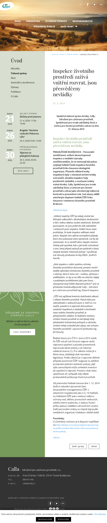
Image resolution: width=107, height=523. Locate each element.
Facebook (87, 6)
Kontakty (14, 501)
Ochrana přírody (56, 23)
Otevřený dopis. (61, 210)
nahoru (57, 440)
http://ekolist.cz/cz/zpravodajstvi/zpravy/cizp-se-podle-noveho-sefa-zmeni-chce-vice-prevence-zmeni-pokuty (76, 431)
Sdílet (94, 449)
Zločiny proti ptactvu (30, 116)
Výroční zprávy (32, 501)
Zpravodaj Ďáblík (44, 28)
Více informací (100, 514)
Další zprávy (78, 449)
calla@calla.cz (29, 486)
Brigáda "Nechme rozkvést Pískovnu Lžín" (29, 133)
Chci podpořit (22, 333)
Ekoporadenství (83, 23)
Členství (50, 501)
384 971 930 (29, 482)
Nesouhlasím (45, 519)
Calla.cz (52, 54)
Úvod (18, 23)
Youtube (94, 6)
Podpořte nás (68, 501)
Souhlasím (63, 519)
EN (101, 6)
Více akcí (23, 171)
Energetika (33, 23)
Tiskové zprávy (71, 54)
